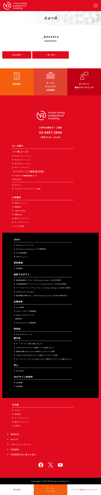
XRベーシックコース (21, 167)
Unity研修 (20, 307)
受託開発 (19, 268)
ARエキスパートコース (22, 156)
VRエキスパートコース (22, 160)
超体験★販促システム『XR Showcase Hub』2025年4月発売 (38, 280)
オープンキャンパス (21, 222)
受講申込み (18, 214)
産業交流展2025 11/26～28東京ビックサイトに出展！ (36, 351)
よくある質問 (19, 226)
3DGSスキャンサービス (24, 245)
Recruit (14, 439)
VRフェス (17, 185)
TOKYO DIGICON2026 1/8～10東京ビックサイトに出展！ (37, 355)
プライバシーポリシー (21, 444)
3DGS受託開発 (21, 253)
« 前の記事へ (16, 54)
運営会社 (15, 434)
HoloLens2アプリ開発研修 (26, 323)
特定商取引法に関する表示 (23, 454)
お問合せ (17, 426)
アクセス (17, 410)
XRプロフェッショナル (22, 164)
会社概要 (19, 382)
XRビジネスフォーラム (24, 334)
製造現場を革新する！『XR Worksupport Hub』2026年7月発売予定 (41, 295)
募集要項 (17, 207)
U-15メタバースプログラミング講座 (27, 189)
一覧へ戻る (50, 54)
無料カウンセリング (21, 218)
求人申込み (20, 371)
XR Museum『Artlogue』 (26, 292)
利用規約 (15, 449)
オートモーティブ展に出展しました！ (30, 344)
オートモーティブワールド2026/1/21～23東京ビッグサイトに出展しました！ (44, 359)
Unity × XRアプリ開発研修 (26, 311)
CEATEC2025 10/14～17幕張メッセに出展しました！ (36, 348)
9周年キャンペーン (21, 203)
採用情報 (19, 386)
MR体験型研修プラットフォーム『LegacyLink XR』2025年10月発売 (41, 284)
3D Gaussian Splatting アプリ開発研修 (31, 249)
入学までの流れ (20, 211)
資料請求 (17, 414)
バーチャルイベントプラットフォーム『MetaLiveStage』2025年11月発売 (43, 288)
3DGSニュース (21, 257)
